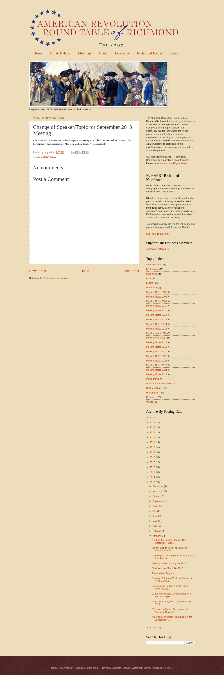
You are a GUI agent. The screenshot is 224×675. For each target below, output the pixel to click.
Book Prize (122, 53)
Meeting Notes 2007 (156, 292)
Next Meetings (153, 388)
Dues (102, 53)
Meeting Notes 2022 (156, 360)
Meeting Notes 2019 (156, 346)
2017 (152, 462)
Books (149, 278)
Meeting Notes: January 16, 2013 (169, 563)
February (157, 531)
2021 (152, 442)
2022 (152, 437)
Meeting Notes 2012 (156, 315)
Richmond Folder (149, 53)
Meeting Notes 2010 (156, 305)
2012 (152, 627)
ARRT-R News (48, 157)
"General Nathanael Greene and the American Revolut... (170, 610)
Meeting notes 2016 (156, 333)
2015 (152, 472)
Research (151, 397)
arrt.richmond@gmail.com (173, 163)
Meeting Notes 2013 (156, 319)
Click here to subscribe (158, 233)
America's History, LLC (158, 249)
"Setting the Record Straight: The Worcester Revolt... (169, 541)
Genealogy (151, 287)
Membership (152, 378)
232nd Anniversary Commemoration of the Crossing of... (172, 595)
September (159, 501)
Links (174, 53)
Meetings (84, 53)
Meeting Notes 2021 (156, 356)
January (157, 536)
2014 (152, 477)
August (156, 506)
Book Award (152, 269)
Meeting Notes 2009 (156, 301)
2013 (152, 482)
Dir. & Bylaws (60, 53)
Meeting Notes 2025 (156, 374)
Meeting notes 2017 (156, 337)
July (155, 511)
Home (38, 53)
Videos (149, 401)
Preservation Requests (163, 573)
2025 (152, 422)
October (157, 496)
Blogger (168, 668)
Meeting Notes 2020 (156, 351)
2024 (152, 427)
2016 (152, 467)
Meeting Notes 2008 (156, 296)
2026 (152, 417)
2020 (152, 447)
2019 (152, 452)
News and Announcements (160, 383)
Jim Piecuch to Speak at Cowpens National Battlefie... (169, 549)
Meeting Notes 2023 (156, 365)
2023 (152, 432)
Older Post (131, 271)
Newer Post (37, 271)
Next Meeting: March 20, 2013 (167, 568)
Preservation (152, 392)
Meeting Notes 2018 (156, 342)
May (155, 521)
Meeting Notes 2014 (156, 324)
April (155, 526)
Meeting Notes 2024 (156, 369)
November (158, 491)
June (155, 516)
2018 (152, 457)
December (158, 486)
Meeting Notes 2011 (156, 310)
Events (149, 283)
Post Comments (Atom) (55, 278)
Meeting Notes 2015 (156, 328)
